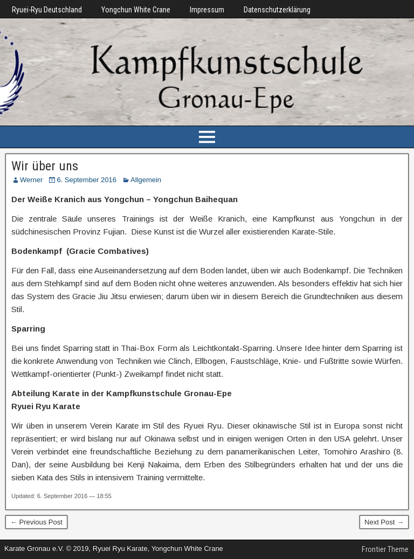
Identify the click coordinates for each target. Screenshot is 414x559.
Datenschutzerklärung (277, 9)
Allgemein (145, 180)
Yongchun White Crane (135, 9)
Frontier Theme (385, 549)
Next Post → (384, 522)
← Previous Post (36, 522)
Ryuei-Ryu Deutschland (47, 9)
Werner (31, 180)
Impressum (207, 9)
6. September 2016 (86, 180)
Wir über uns (44, 166)
